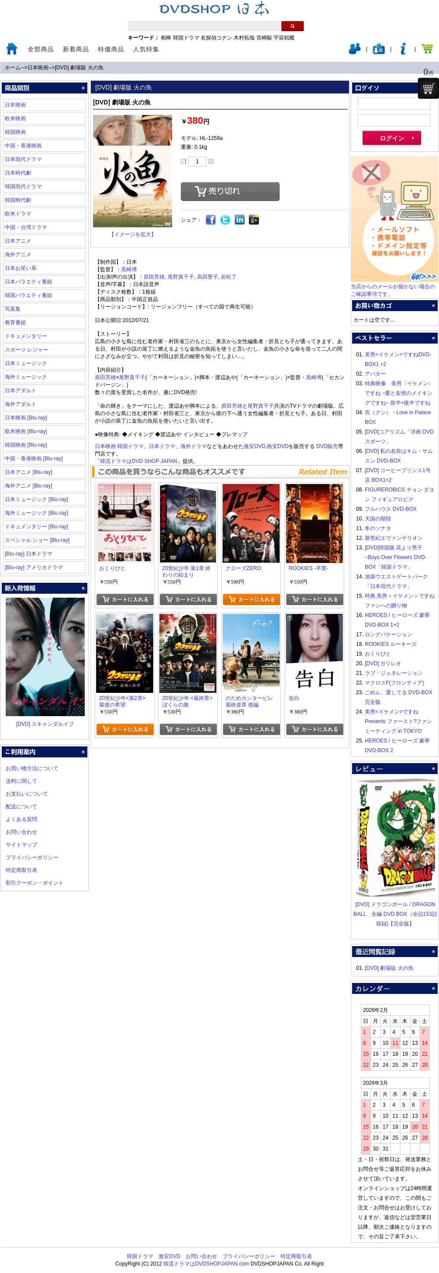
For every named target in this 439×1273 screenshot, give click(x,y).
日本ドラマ (162, 446)
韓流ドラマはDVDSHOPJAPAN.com (206, 1264)
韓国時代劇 (18, 200)
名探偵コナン (216, 38)
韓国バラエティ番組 (28, 295)
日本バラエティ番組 (28, 282)
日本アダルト (20, 390)
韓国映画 (15, 132)
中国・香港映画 (23, 146)
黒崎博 (129, 269)
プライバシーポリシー (32, 857)
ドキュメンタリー (26, 336)
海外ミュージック (26, 377)
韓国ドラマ (186, 38)
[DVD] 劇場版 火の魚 (79, 68)
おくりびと (378, 654)
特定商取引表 (21, 870)
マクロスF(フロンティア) (394, 683)
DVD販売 (327, 446)
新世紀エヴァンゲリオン (394, 538)
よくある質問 (21, 819)
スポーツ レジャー (26, 350)
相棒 (166, 38)
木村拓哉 (244, 38)
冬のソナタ (378, 528)
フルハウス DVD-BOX (391, 509)
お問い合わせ (21, 832)
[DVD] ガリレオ (383, 663)
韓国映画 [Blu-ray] (26, 445)
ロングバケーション (388, 634)
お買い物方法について (32, 768)
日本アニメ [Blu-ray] (28, 472)
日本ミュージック (26, 363)
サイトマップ (21, 845)
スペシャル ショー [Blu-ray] (37, 540)
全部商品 (41, 49)
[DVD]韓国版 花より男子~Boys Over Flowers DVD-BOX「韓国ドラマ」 (396, 557)
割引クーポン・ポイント (35, 883)
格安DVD (277, 446)
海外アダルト (20, 404)
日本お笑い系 (20, 268)
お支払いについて (27, 794)
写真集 (13, 309)
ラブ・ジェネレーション (394, 673)
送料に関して (21, 781)
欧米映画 (15, 118)
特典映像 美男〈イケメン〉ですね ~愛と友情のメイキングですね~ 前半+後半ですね (399, 393)
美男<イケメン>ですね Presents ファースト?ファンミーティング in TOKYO (398, 721)
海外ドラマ (193, 446)
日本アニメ (18, 241)
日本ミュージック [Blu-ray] (36, 499)
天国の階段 (378, 519)
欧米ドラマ (18, 214)
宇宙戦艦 (284, 38)
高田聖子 (207, 277)
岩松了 (229, 277)
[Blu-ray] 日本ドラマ (28, 554)
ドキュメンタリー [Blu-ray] (36, 527)
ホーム (13, 68)
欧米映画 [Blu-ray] (26, 431)
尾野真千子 (181, 277)
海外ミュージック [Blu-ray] (36, 513)
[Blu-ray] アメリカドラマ (34, 567)
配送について (21, 806)
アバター (375, 374)
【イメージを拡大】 (132, 234)
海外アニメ (18, 254)
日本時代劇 (18, 173)
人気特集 (146, 49)
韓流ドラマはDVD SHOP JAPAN (138, 461)
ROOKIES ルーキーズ (391, 644)
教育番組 (15, 322)
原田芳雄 (154, 277)
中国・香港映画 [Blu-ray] (34, 458)
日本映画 (37, 68)
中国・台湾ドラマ (26, 227)
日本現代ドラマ (23, 159)
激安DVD (254, 446)
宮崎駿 (264, 38)
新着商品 (76, 49)
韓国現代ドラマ (23, 186)
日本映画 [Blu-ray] (26, 418)
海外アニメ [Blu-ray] (28, 486)
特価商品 (111, 49)
